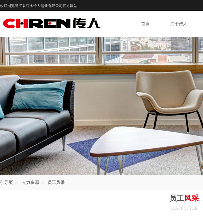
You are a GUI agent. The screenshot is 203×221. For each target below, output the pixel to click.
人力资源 (30, 182)
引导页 (6, 182)
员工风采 (56, 182)
